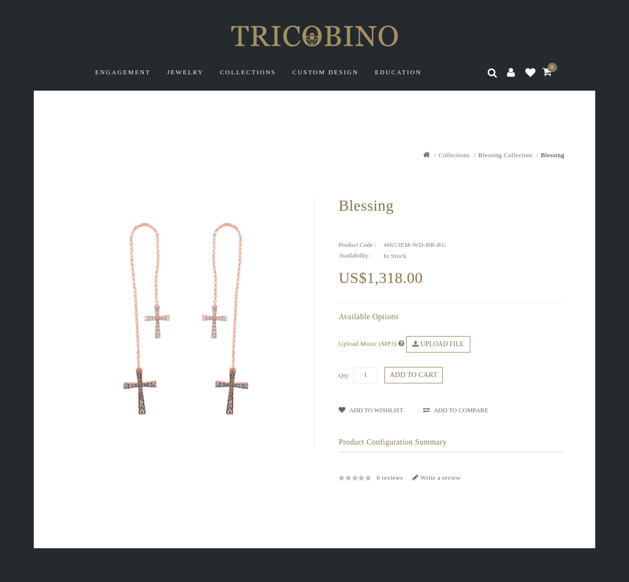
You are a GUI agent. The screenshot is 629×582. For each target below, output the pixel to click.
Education (398, 72)
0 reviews (390, 477)
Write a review (436, 477)
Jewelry (185, 72)
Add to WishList (371, 410)
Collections (248, 72)
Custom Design (325, 72)
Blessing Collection (506, 155)
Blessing (552, 155)
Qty (344, 375)
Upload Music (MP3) (368, 343)
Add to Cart (414, 375)
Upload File (438, 344)
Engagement (122, 72)
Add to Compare (455, 410)
